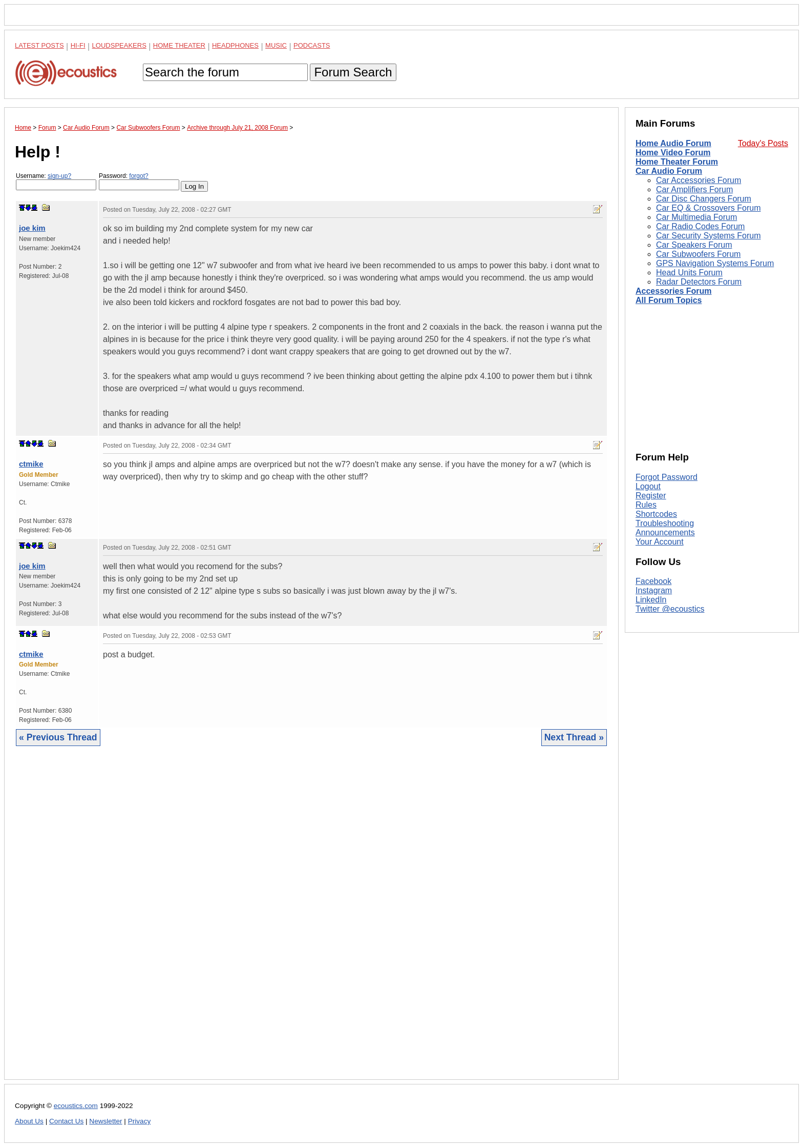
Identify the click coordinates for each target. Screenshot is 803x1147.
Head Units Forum (689, 272)
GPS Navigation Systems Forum (715, 263)
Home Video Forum (673, 152)
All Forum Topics (669, 300)
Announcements (665, 532)
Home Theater (179, 45)
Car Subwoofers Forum (698, 254)
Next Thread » (574, 737)
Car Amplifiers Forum (694, 189)
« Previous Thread (58, 737)
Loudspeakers (119, 45)
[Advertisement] (311, 920)
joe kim (32, 228)
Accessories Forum (674, 291)
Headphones (235, 45)
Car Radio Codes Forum (700, 226)
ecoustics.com (76, 1106)
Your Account (660, 541)
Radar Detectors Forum (699, 281)
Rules (646, 504)
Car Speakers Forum (694, 244)
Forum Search (353, 72)
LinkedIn (651, 599)
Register (651, 495)
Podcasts (311, 45)
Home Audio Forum (673, 143)
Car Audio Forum (669, 171)
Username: (56, 181)
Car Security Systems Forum (708, 235)
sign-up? (59, 175)
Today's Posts (763, 143)
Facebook (653, 581)
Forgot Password (667, 477)
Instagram (654, 590)
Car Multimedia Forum (696, 217)
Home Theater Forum (677, 161)
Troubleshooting (665, 523)
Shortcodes (656, 514)
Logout (648, 486)
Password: (139, 181)
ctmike (31, 463)
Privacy (139, 1121)
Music (276, 45)
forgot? (138, 175)
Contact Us (66, 1121)
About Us (29, 1121)
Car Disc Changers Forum (703, 198)
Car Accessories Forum (698, 180)
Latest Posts (39, 45)
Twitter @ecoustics (670, 609)
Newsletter (105, 1121)
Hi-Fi (78, 45)
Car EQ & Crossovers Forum (708, 208)
